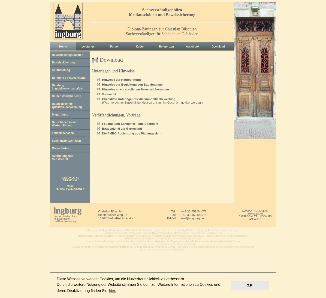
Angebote (192, 46)
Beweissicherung (63, 62)
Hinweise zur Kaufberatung (121, 79)
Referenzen (166, 46)
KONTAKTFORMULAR (255, 210)
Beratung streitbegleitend (68, 77)
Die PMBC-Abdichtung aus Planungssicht (131, 133)
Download (218, 46)
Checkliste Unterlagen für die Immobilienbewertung (138, 99)
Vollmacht (109, 94)
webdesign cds (163, 252)
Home (63, 46)
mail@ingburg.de (192, 218)
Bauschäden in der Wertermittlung (64, 124)
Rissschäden (60, 148)
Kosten (140, 46)
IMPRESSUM (255, 213)
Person (115, 46)
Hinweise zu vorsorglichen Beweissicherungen (135, 89)
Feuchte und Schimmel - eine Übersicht (130, 123)
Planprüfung (60, 114)
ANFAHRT (255, 219)
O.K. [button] (250, 285)
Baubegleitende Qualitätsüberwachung (67, 105)
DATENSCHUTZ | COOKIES (255, 216)
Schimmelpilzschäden (66, 140)
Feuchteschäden (63, 133)
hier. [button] (112, 291)
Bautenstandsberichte (66, 96)
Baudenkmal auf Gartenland (122, 128)
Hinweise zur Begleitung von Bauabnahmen (133, 84)
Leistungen (89, 46)
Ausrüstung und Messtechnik (62, 157)
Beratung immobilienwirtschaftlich (68, 87)
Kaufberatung (61, 70)
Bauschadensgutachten (67, 55)
